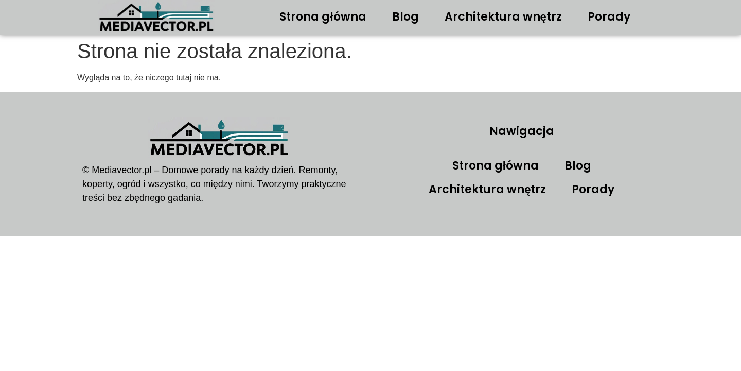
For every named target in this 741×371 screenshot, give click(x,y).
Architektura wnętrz (503, 17)
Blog (405, 17)
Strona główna (322, 17)
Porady (609, 17)
